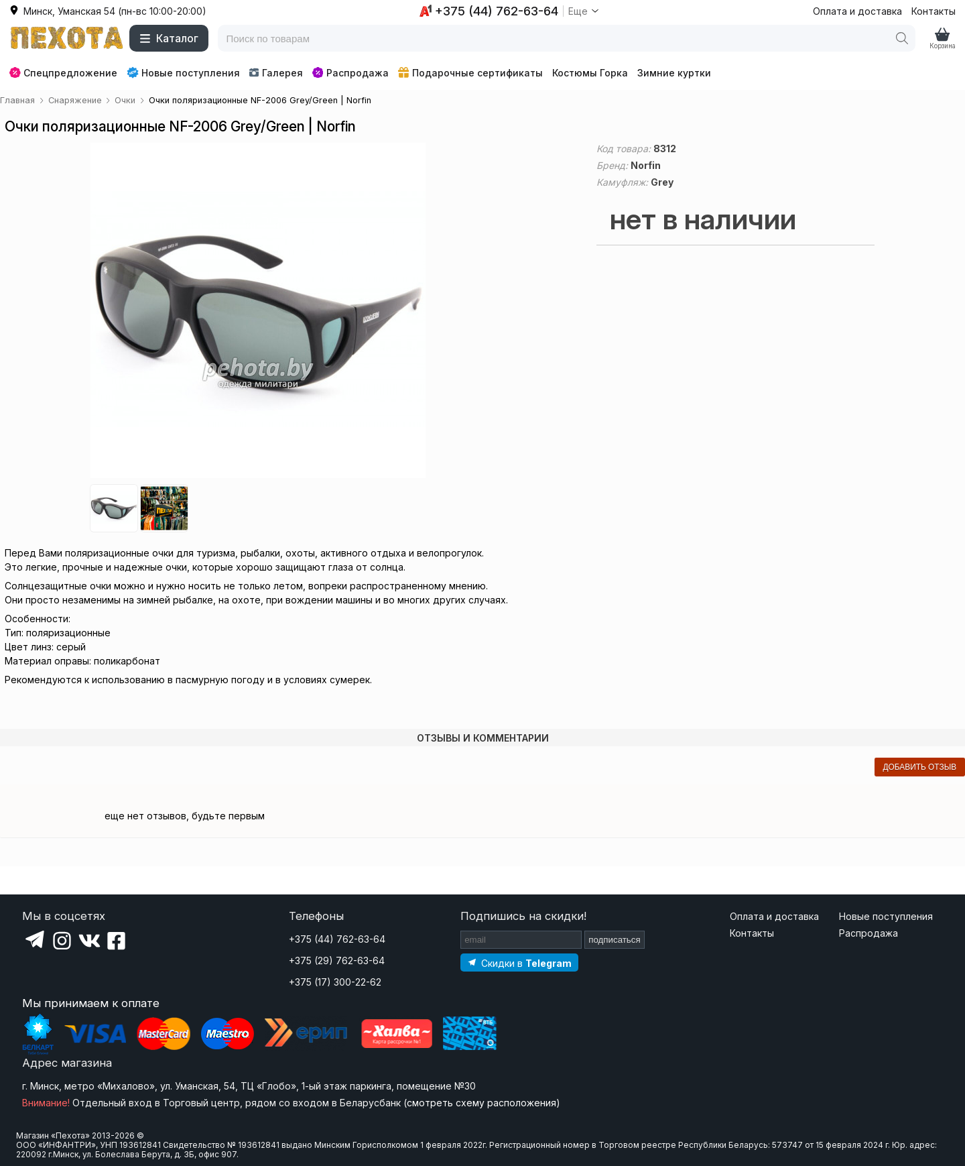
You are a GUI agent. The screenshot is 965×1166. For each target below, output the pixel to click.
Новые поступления (183, 72)
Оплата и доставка (857, 11)
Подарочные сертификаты (470, 72)
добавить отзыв (919, 767)
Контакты (933, 11)
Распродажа (350, 72)
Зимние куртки (674, 72)
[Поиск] (902, 38)
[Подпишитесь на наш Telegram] (519, 962)
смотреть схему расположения (481, 1102)
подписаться (614, 940)
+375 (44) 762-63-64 (337, 939)
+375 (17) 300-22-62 (335, 982)
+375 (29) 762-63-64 (337, 960)
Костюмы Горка (590, 72)
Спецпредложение (63, 72)
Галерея (275, 72)
